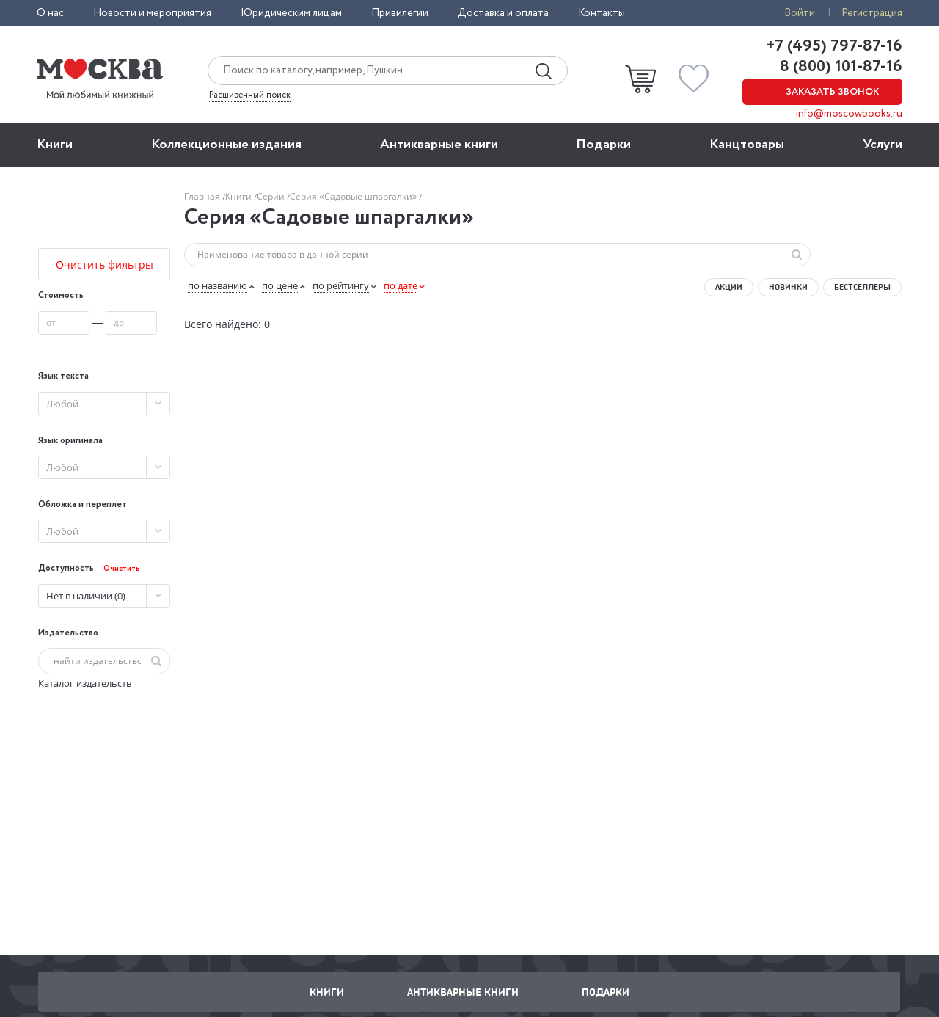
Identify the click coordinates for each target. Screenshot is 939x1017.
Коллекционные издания (226, 144)
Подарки (603, 144)
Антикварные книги (439, 144)
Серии (272, 196)
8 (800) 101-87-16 (839, 67)
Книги (55, 144)
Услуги (882, 144)
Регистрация (871, 13)
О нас (50, 13)
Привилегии (399, 13)
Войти (799, 13)
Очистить (121, 569)
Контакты (601, 13)
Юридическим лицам (291, 13)
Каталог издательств (84, 683)
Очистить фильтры (104, 264)
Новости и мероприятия (152, 13)
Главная (203, 196)
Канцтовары (746, 144)
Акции (728, 287)
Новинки (788, 287)
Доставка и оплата (503, 13)
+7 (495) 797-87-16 (834, 46)
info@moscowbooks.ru (849, 114)
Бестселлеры (862, 287)
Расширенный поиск (250, 95)
